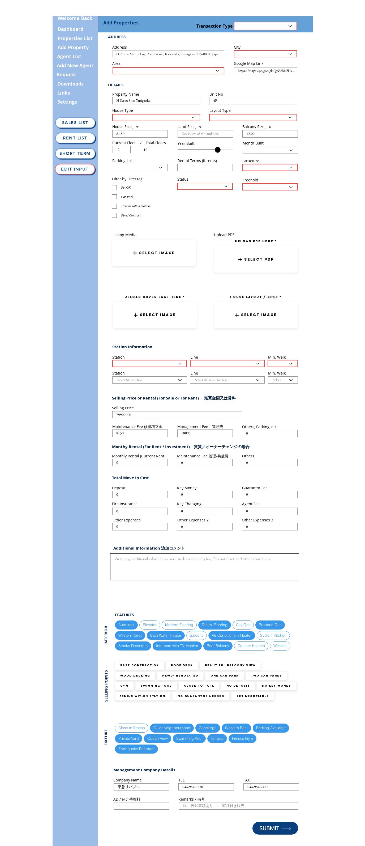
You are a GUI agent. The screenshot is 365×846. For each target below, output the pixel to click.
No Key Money (276, 685)
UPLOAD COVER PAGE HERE (153, 297)
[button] (154, 253)
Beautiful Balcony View (230, 665)
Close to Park (199, 685)
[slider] (218, 150)
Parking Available (271, 727)
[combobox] (168, 53)
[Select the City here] (265, 53)
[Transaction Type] (265, 26)
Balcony (196, 635)
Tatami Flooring (214, 624)
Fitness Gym (242, 738)
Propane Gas (270, 624)
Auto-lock (126, 624)
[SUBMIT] (275, 828)
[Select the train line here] (227, 363)
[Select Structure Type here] (270, 167)
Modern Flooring (179, 624)
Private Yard (128, 738)
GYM (124, 685)
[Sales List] (75, 122)
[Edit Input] (75, 169)
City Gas (243, 624)
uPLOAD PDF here (255, 241)
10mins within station (142, 696)
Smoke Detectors (133, 645)
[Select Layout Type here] (253, 117)
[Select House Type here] (156, 117)
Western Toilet (130, 635)
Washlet (280, 645)
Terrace (217, 738)
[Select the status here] (205, 186)
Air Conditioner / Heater (232, 635)
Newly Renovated (180, 675)
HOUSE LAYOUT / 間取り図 (254, 297)
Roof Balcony (218, 645)
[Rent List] (75, 138)
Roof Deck (182, 665)
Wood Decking (135, 675)
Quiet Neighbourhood (171, 727)
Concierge (208, 727)
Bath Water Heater (165, 635)
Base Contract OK (139, 665)
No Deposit (238, 685)
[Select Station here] (149, 363)
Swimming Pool (156, 685)
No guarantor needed (200, 696)
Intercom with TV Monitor (177, 645)
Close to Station (131, 727)
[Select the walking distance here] (283, 363)
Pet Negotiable (252, 696)
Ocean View (157, 738)
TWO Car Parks (266, 675)
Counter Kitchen (251, 645)
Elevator (150, 624)
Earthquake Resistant (136, 748)
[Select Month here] (270, 150)
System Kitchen (273, 635)
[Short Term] (75, 153)
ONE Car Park (224, 675)
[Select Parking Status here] (140, 167)
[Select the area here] (168, 70)
